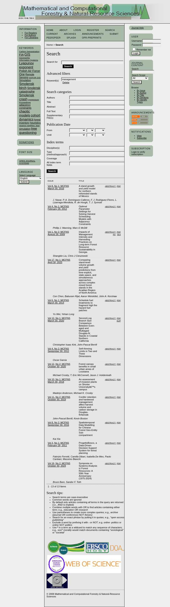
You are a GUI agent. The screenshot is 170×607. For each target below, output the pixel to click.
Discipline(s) (53, 148)
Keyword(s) (53, 80)
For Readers (31, 33)
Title (49, 102)
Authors (51, 97)
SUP (119, 321)
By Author (141, 93)
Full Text (51, 111)
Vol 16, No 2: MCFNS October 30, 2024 (59, 464)
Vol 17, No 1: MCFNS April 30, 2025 (59, 261)
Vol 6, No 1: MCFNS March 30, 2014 (58, 301)
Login (77, 30)
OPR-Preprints (91, 38)
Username (137, 41)
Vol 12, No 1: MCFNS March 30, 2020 (59, 319)
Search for (52, 62)
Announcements (93, 34)
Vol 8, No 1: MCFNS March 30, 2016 (58, 187)
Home (50, 30)
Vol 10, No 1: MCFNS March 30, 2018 (59, 380)
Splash (71, 38)
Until (49, 135)
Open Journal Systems (27, 162)
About (64, 30)
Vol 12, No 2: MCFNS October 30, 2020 (59, 365)
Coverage (52, 158)
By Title (140, 95)
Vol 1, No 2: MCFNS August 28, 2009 (58, 233)
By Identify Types (142, 101)
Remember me (144, 50)
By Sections (143, 97)
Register (93, 30)
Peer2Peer (54, 38)
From (49, 130)
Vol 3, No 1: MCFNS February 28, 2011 (58, 444)
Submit (114, 34)
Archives (70, 34)
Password (136, 45)
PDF (119, 186)
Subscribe (142, 138)
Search (110, 30)
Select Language (27, 175)
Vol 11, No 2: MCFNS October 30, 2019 (59, 398)
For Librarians (31, 37)
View (139, 136)
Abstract (51, 106)
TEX (119, 234)
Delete (66, 82)
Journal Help (137, 28)
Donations (26, 142)
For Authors (30, 35)
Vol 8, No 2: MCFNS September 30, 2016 (58, 423)
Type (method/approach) (57, 153)
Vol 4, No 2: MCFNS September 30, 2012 (58, 349)
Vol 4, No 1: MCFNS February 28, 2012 (58, 207)
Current (52, 34)
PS (114, 234)
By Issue (141, 90)
